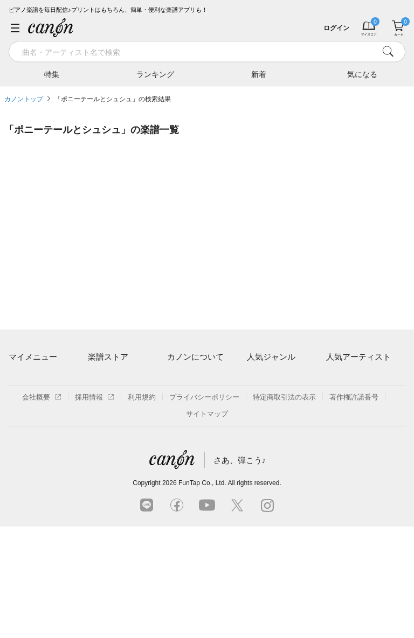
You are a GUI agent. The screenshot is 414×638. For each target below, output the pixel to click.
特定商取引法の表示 (284, 508)
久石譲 (336, 452)
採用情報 (94, 508)
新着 (258, 73)
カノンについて (195, 356)
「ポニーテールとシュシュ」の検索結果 (112, 99)
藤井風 (336, 378)
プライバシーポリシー (204, 508)
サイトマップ (207, 525)
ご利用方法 (184, 378)
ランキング (155, 73)
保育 (254, 415)
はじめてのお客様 (195, 415)
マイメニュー (33, 356)
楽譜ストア (108, 356)
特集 (51, 73)
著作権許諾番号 (353, 508)
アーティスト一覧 (116, 378)
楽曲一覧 (102, 396)
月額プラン (184, 396)
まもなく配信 (109, 452)
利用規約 (142, 508)
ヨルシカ (340, 415)
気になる (362, 73)
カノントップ (23, 99)
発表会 (257, 452)
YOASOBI (342, 434)
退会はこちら (30, 427)
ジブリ (257, 434)
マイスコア (26, 378)
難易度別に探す (112, 415)
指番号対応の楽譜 (116, 471)
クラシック (264, 396)
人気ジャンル (271, 356)
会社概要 (41, 508)
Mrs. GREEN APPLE (358, 396)
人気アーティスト (358, 356)
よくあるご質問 (191, 434)
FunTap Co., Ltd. (202, 594)
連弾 (254, 378)
